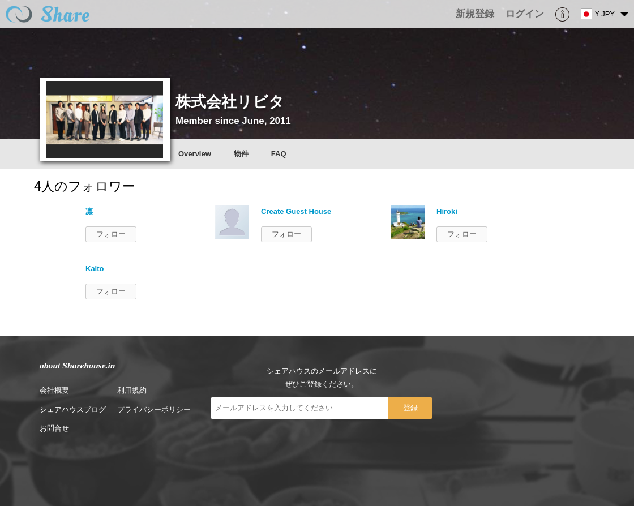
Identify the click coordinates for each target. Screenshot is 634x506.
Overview (194, 153)
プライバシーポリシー (154, 409)
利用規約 (132, 390)
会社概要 (54, 390)
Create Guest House (296, 211)
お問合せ (54, 428)
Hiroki (446, 211)
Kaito (94, 268)
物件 (241, 153)
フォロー (111, 234)
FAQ (278, 153)
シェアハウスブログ (73, 409)
